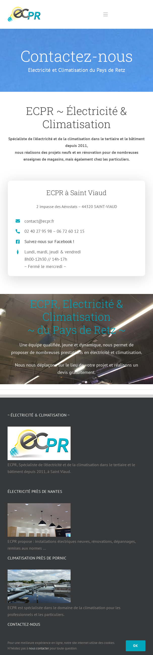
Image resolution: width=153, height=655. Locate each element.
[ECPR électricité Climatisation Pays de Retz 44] (24, 8)
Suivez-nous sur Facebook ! (45, 241)
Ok (135, 645)
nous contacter (39, 648)
